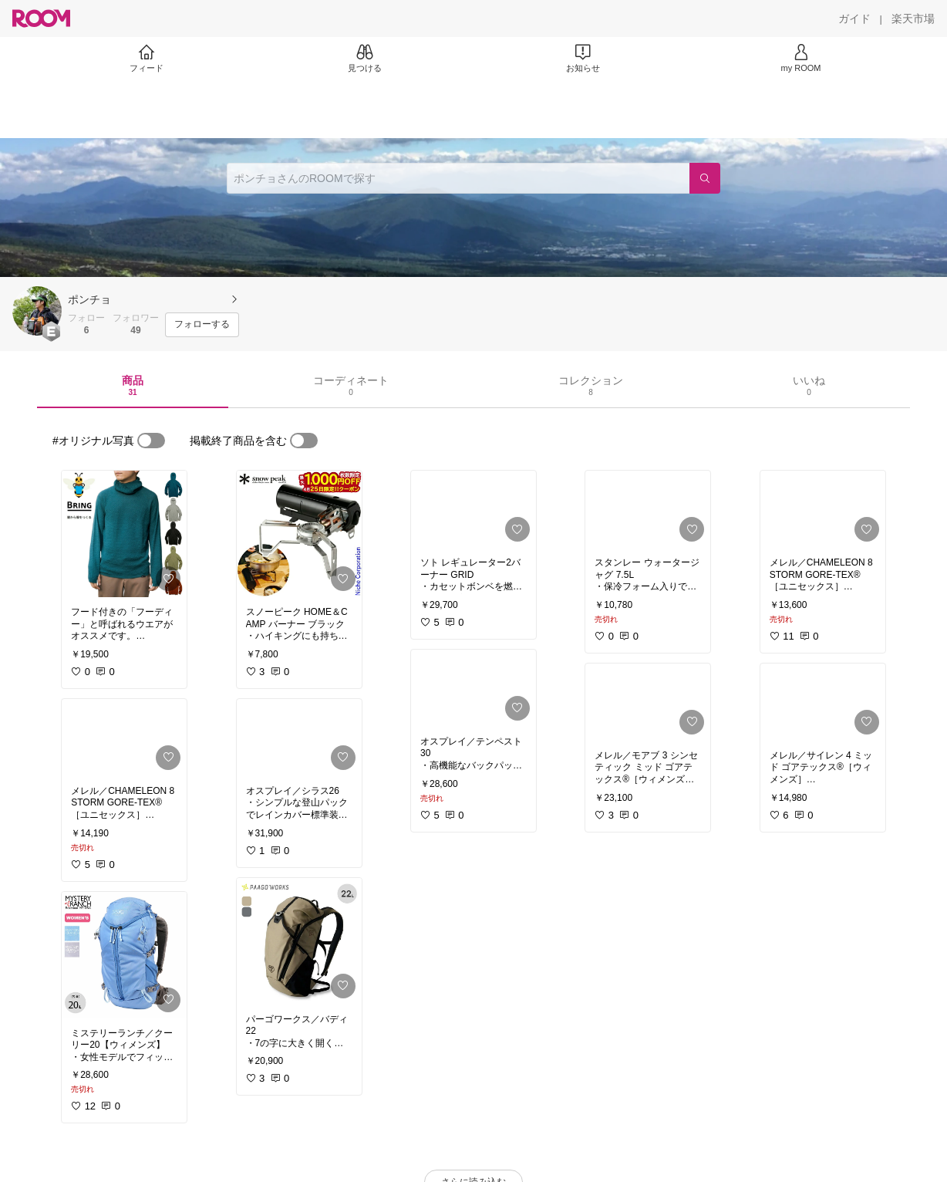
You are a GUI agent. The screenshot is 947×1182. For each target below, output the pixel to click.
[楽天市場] (913, 18)
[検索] (704, 178)
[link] (124, 534)
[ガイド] (854, 18)
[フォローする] (202, 324)
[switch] (151, 440)
